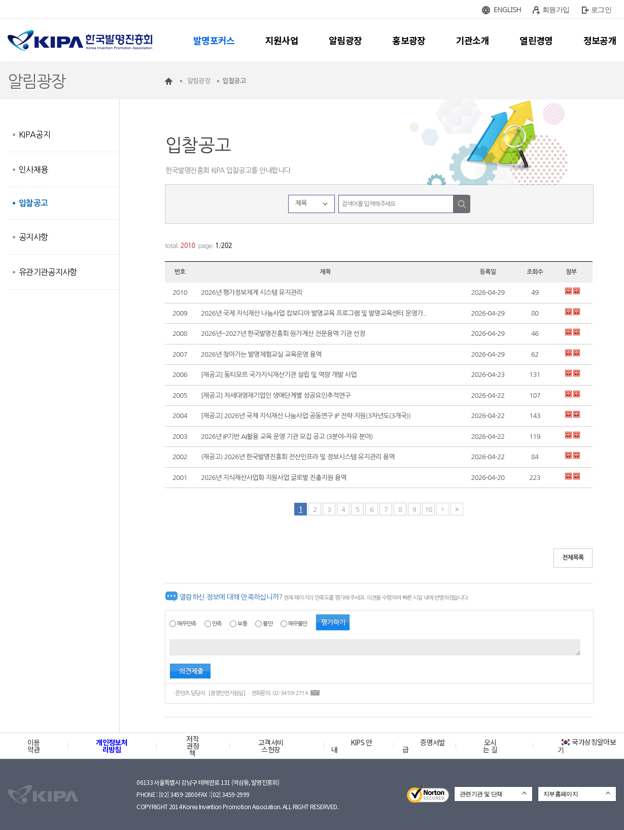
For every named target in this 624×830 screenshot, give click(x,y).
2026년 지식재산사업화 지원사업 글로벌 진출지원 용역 (273, 477)
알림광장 (345, 40)
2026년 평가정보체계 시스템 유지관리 (251, 292)
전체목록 (573, 558)
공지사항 (33, 237)
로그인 (601, 9)
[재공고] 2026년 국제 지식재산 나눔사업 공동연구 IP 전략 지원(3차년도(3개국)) (305, 415)
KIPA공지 (34, 134)
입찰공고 (33, 203)
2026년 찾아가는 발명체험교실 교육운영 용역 (261, 354)
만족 (217, 624)
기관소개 (472, 40)
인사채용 (33, 169)
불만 (267, 624)
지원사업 (281, 40)
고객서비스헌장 (270, 746)
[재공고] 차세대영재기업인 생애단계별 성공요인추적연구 (276, 395)
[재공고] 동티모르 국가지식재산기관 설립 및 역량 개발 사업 (279, 374)
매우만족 (186, 624)
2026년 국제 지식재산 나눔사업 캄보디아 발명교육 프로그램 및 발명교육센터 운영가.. (313, 313)
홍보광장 (408, 40)
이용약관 (33, 746)
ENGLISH (507, 9)
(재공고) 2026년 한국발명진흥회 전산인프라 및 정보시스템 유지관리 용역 (298, 457)
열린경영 (535, 40)
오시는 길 (490, 746)
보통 (242, 624)
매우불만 (297, 624)
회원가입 (555, 9)
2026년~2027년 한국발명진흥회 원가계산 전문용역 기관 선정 (283, 333)
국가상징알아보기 (587, 746)
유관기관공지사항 (48, 272)
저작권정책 (192, 745)
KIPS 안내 (351, 745)
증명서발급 (423, 745)
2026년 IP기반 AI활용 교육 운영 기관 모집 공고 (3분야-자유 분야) (287, 436)
